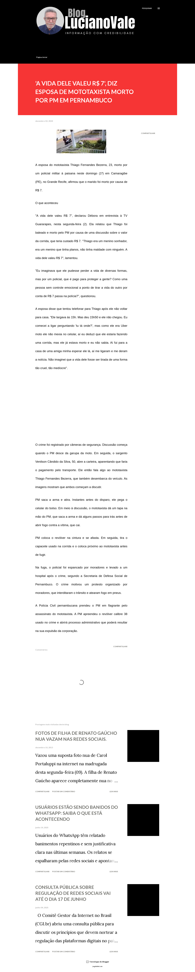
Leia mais (114, 791)
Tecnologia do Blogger (97, 962)
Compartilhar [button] (148, 133)
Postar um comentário (63, 791)
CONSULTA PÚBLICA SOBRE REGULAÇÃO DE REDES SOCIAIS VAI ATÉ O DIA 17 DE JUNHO (73, 893)
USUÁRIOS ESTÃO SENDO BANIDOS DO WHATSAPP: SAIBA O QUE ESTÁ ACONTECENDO (76, 813)
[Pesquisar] (147, 8)
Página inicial (41, 57)
